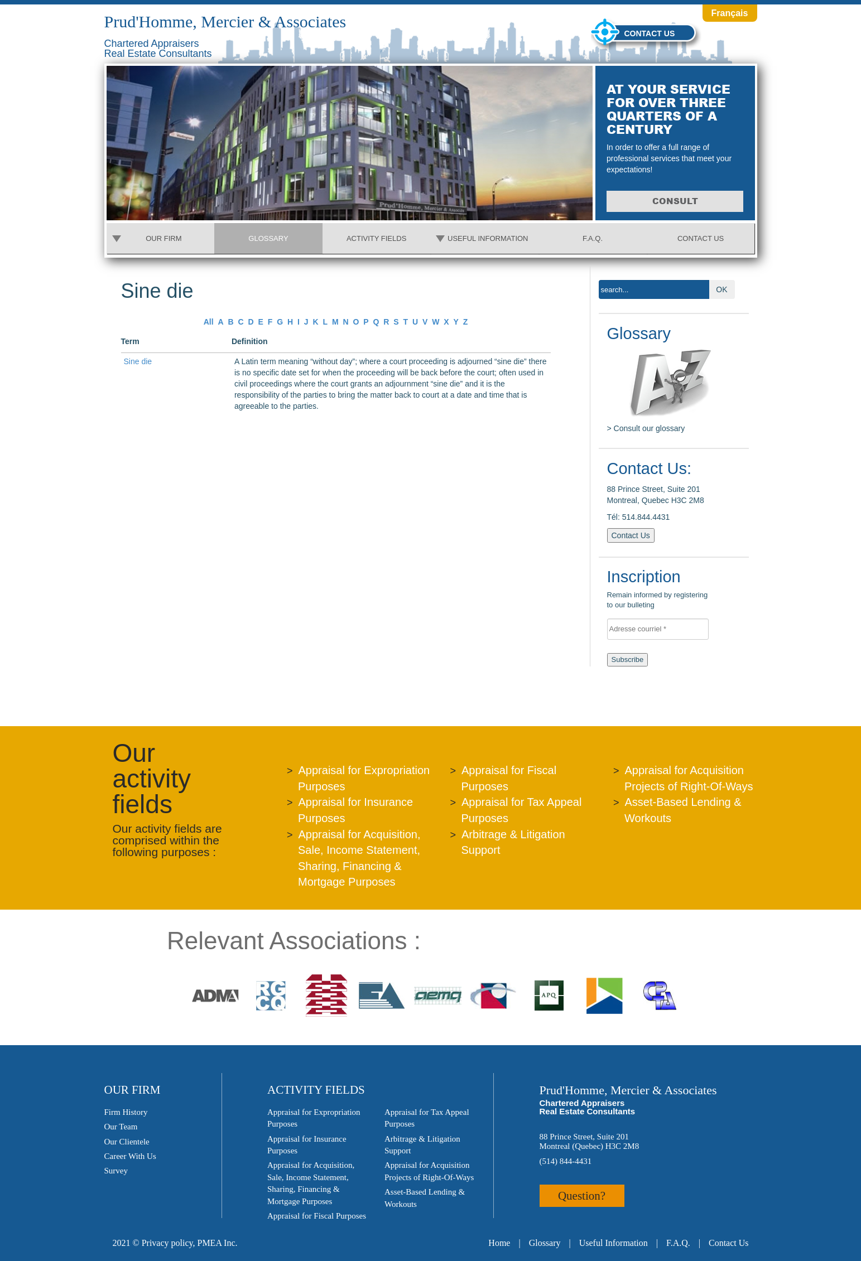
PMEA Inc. (217, 1243)
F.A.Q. (593, 238)
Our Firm (163, 238)
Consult (675, 201)
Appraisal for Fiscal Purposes (316, 1215)
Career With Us (130, 1156)
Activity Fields (376, 238)
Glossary (268, 238)
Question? (581, 1195)
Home (499, 1243)
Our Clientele (127, 1141)
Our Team (121, 1126)
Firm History (126, 1112)
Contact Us (700, 238)
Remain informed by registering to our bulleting (661, 590)
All (209, 321)
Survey (116, 1170)
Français (729, 13)
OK (721, 289)
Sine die (138, 361)
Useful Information (488, 238)
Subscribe (628, 659)
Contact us (649, 33)
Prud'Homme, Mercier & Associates (225, 21)
